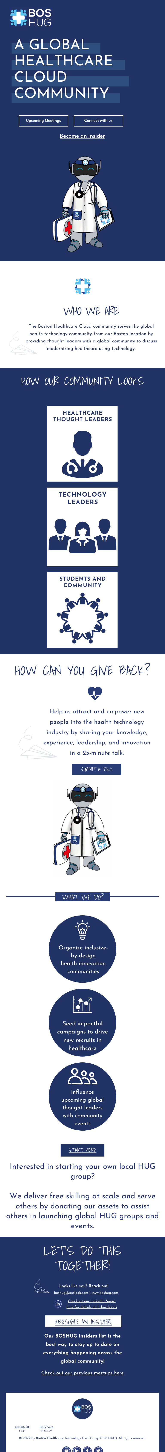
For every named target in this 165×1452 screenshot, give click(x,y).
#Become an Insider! (83, 1321)
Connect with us (98, 121)
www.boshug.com (105, 1293)
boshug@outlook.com (71, 1293)
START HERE (82, 1150)
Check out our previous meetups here (82, 1373)
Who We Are (82, 269)
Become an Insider (82, 136)
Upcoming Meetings (43, 121)
